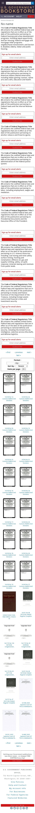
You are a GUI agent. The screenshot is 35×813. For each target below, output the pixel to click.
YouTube (21, 808)
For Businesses (17, 791)
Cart (31, 16)
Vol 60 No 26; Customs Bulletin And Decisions (25, 555)
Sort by (11, 366)
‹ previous (19, 352)
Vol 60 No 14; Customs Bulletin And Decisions (9, 398)
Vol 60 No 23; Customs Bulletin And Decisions (9, 461)
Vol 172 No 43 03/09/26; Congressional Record (25, 645)
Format (17, 360)
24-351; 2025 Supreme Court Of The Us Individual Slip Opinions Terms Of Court (9, 736)
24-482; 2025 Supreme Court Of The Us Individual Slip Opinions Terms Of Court (25, 736)
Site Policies (17, 782)
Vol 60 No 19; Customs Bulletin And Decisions (9, 586)
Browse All (10, 20)
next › (29, 352)
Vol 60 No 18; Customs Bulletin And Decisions (9, 555)
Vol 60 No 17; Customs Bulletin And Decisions (9, 523)
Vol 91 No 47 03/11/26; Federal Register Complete (9, 701)
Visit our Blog (17, 805)
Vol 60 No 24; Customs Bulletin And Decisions (25, 492)
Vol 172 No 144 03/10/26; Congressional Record (9, 645)
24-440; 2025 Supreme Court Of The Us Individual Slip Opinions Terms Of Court (25, 704)
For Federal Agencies (17, 795)
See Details (17, 761)
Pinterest (24, 808)
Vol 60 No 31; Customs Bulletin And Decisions (25, 461)
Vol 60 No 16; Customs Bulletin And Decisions (9, 492)
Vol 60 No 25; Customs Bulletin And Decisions (25, 523)
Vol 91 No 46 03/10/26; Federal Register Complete (26, 673)
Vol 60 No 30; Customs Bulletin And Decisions (9, 430)
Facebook (11, 808)
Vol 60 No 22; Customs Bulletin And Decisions (25, 398)
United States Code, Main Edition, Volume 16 (9, 616)
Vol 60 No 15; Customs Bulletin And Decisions (25, 430)
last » (18, 355)
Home (3, 20)
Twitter (14, 808)
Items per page (14, 369)
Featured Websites (17, 798)
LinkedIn (27, 808)
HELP (19, 16)
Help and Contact (17, 785)
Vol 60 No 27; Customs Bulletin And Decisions (25, 586)
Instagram (17, 808)
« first (8, 352)
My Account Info (17, 788)
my (8, 16)
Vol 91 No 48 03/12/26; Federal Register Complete (26, 614)
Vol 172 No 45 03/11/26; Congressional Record (9, 673)
